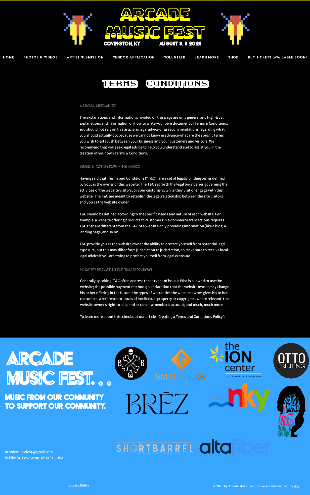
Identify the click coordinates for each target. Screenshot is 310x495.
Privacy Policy (78, 485)
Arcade (39, 359)
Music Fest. (50, 379)
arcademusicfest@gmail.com (29, 451)
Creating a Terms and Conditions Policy (190, 316)
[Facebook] (100, 383)
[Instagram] (109, 383)
